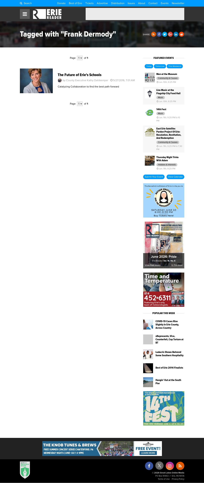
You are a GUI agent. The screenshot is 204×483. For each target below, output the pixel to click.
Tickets (89, 3)
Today (149, 66)
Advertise (102, 3)
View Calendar (175, 177)
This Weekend (174, 66)
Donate (61, 3)
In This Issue (177, 265)
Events (164, 3)
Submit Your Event (154, 177)
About (141, 3)
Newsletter (178, 3)
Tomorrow (160, 66)
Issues (131, 3)
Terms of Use (164, 479)
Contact (152, 3)
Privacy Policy (178, 479)
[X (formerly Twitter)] (159, 467)
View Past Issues (152, 265)
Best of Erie (75, 3)
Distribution (117, 3)
